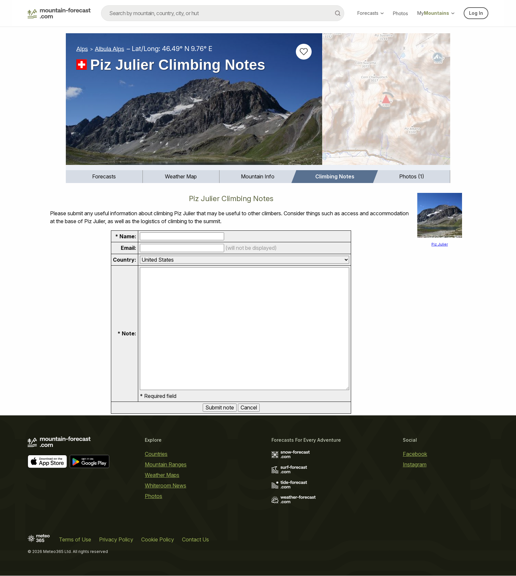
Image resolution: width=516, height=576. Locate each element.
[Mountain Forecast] (59, 13)
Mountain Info (257, 176)
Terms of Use (75, 540)
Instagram (414, 464)
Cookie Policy (157, 540)
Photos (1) (411, 176)
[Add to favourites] (304, 52)
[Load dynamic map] (386, 101)
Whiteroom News (165, 485)
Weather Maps (162, 475)
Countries (156, 454)
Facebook (415, 454)
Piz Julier (439, 244)
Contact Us (195, 540)
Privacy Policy (116, 540)
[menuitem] (104, 176)
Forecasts (370, 13)
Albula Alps (109, 48)
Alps (82, 48)
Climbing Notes (334, 176)
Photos (400, 13)
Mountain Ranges (166, 464)
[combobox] (222, 13)
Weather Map (181, 176)
